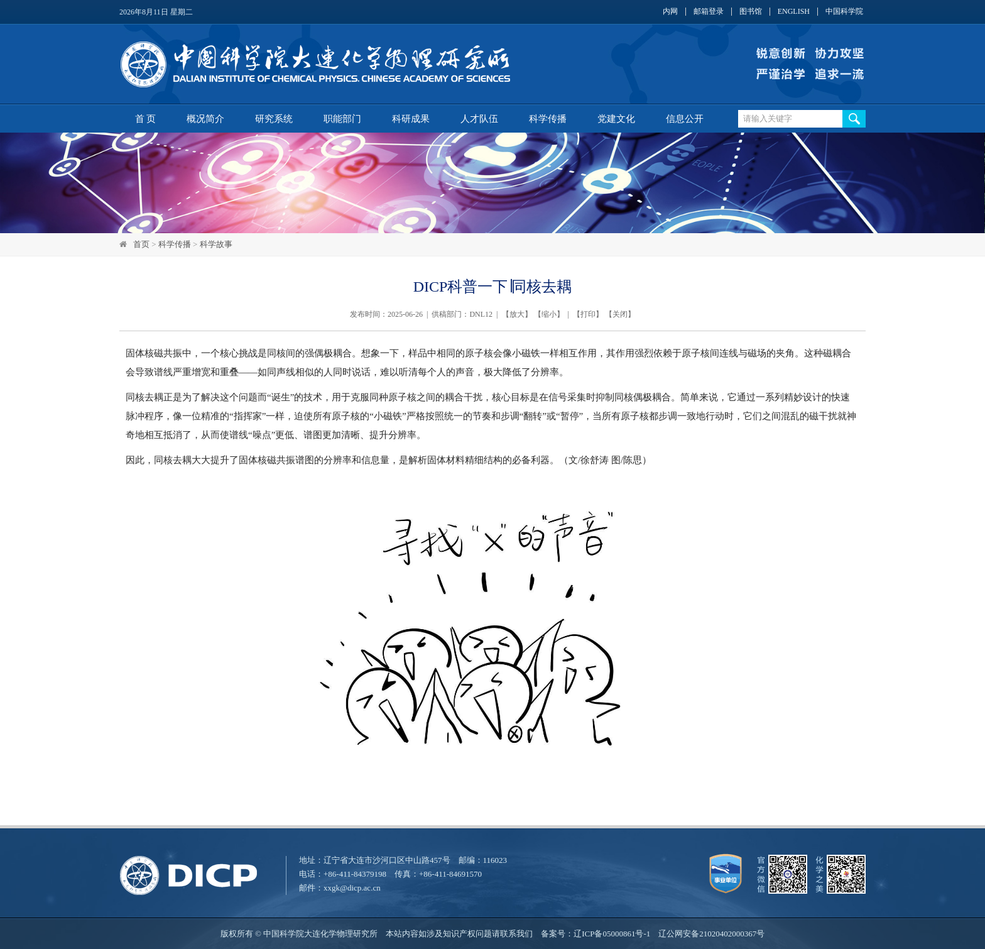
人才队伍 (479, 119)
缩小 (549, 314)
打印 (588, 314)
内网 (670, 12)
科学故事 (216, 244)
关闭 (620, 314)
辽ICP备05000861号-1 (612, 933)
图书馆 (750, 12)
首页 (141, 244)
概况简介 (205, 119)
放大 (517, 314)
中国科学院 (844, 12)
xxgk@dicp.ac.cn (352, 887)
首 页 (145, 119)
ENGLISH (794, 12)
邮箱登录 (709, 12)
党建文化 (616, 119)
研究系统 (274, 119)
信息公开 (685, 119)
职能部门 (342, 119)
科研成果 (411, 119)
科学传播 (548, 119)
